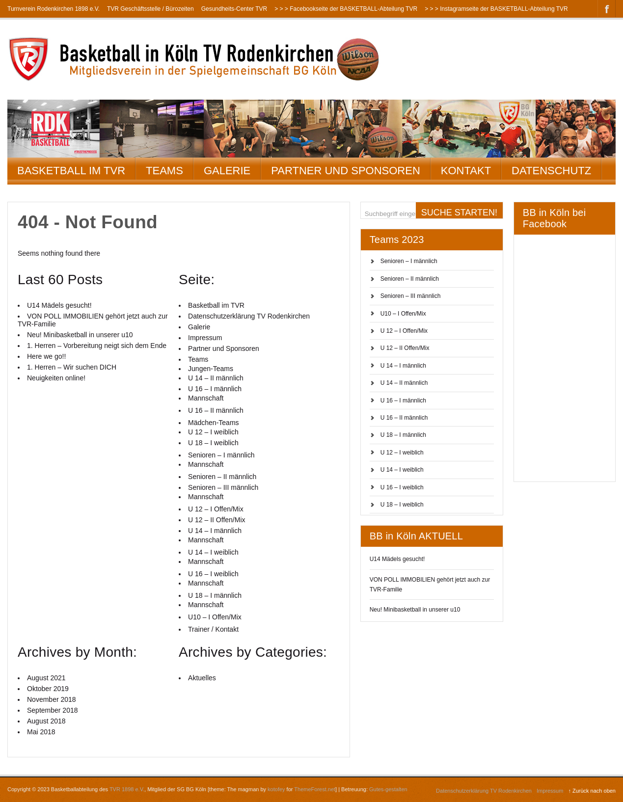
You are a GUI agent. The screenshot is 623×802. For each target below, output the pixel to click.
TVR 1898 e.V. (126, 789)
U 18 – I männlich (403, 434)
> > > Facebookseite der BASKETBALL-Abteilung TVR (345, 8)
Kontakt (466, 170)
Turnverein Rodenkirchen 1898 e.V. (53, 8)
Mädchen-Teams (213, 423)
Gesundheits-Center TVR (234, 8)
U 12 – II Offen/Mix (405, 348)
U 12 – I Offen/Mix (404, 330)
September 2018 (52, 710)
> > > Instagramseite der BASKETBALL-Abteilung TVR (496, 8)
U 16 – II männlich (404, 417)
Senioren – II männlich (409, 278)
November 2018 (51, 699)
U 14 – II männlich (404, 382)
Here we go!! (46, 356)
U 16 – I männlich (403, 400)
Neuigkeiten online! (56, 378)
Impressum (205, 338)
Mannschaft (205, 398)
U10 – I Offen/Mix (403, 313)
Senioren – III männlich (410, 296)
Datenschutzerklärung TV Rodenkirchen (249, 316)
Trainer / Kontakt (213, 629)
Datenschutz (551, 170)
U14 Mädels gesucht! (397, 559)
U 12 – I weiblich (402, 452)
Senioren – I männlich (408, 261)
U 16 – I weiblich (402, 487)
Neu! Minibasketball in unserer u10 (415, 609)
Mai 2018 (41, 732)
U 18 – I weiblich (402, 504)
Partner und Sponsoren (345, 170)
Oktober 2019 (48, 689)
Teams (164, 170)
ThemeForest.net (314, 789)
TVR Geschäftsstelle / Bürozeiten (150, 8)
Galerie (227, 170)
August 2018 (46, 721)
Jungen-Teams (210, 369)
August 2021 (46, 678)
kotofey (276, 789)
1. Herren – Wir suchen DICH (71, 367)
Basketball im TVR (71, 170)
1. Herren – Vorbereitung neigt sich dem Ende (96, 345)
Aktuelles (202, 678)
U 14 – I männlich (403, 365)
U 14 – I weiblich (402, 469)
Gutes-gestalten (388, 789)
